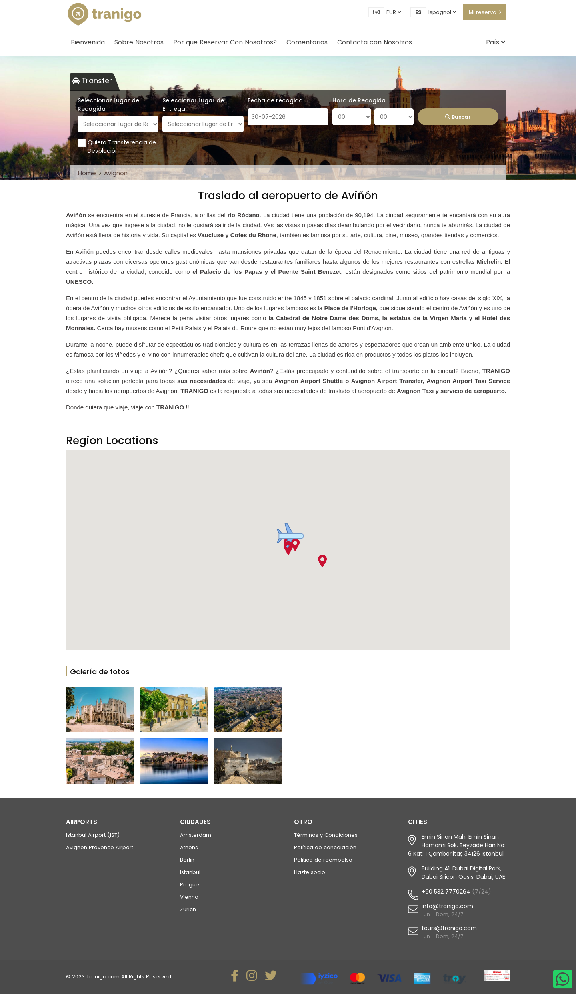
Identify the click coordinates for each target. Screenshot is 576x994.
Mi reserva (482, 12)
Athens (189, 847)
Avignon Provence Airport (99, 847)
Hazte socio (309, 872)
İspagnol (442, 12)
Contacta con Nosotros (374, 42)
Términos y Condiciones (326, 835)
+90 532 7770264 (446, 892)
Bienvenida (88, 42)
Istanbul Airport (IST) (93, 835)
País (495, 42)
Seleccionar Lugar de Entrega (193, 104)
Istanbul (190, 872)
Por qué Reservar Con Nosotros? (225, 42)
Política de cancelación (325, 847)
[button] (288, 548)
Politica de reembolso (323, 860)
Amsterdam (195, 835)
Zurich (188, 909)
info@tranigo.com (447, 906)
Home (87, 173)
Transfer (92, 81)
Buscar (458, 117)
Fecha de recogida (275, 100)
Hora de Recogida (359, 100)
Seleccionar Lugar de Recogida (108, 104)
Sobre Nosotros (139, 42)
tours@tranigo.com (449, 928)
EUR (393, 12)
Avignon (116, 173)
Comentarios (307, 42)
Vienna (189, 897)
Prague (189, 884)
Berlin (187, 860)
